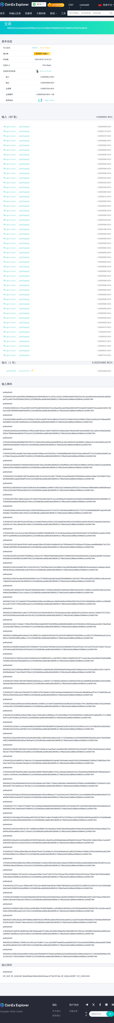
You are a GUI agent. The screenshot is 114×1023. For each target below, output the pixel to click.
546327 (35, 48)
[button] (104, 4)
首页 (2, 13)
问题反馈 (73, 1011)
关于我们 (56, 1011)
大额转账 (41, 13)
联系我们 (56, 1015)
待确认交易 (15, 13)
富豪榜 (28, 13)
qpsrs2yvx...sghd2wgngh (17, 127)
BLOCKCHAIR (43, 71)
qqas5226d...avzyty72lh (17, 371)
